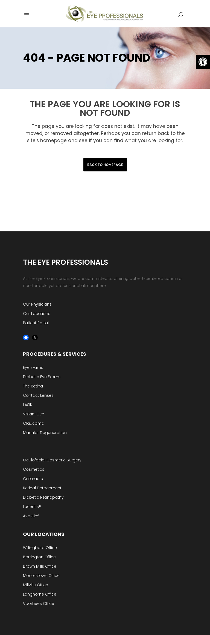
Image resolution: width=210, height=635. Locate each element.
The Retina (33, 386)
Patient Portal (36, 323)
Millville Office (35, 585)
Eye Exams (33, 367)
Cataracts (33, 478)
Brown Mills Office (39, 566)
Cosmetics (33, 469)
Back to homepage (105, 164)
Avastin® (31, 516)
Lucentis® (32, 506)
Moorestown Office (41, 575)
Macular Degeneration (45, 432)
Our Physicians (37, 304)
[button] (203, 62)
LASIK (27, 404)
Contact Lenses (38, 395)
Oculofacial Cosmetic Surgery (52, 460)
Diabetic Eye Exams (41, 377)
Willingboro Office (40, 547)
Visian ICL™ (33, 414)
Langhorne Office (39, 594)
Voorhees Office (38, 603)
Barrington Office (39, 557)
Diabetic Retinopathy (43, 497)
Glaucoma (33, 423)
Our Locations (36, 313)
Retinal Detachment (42, 488)
